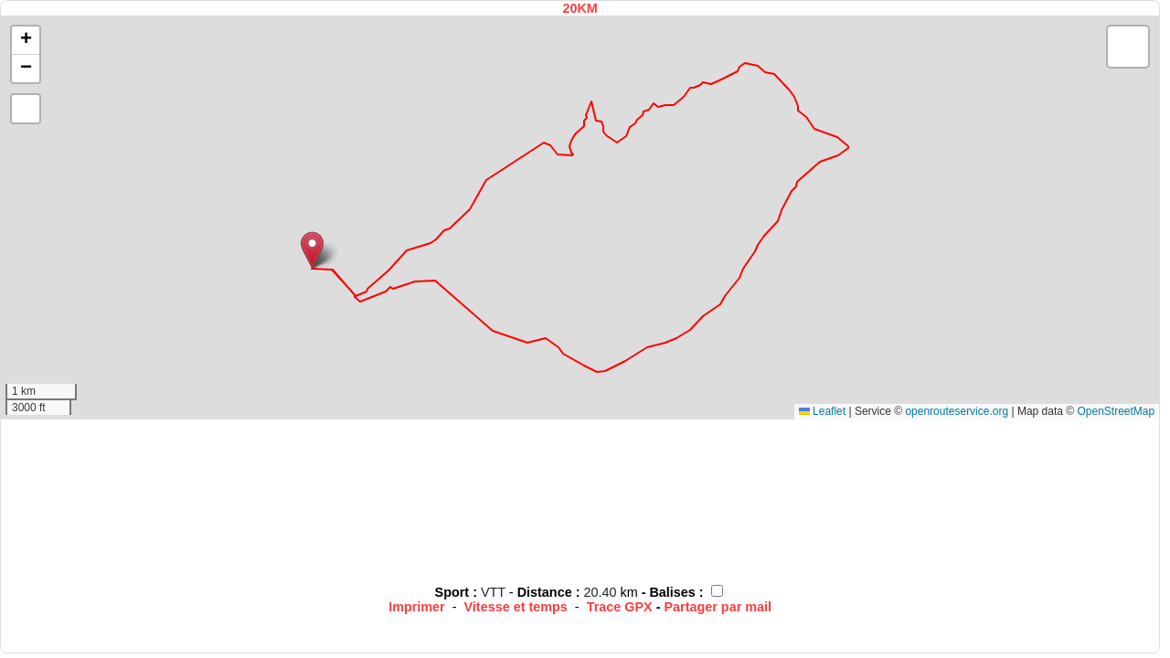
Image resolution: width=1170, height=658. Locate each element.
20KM (579, 8)
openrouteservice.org (956, 411)
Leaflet (822, 411)
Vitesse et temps (516, 607)
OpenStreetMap (1115, 411)
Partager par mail (717, 607)
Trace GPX (620, 607)
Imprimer (416, 607)
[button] (312, 250)
